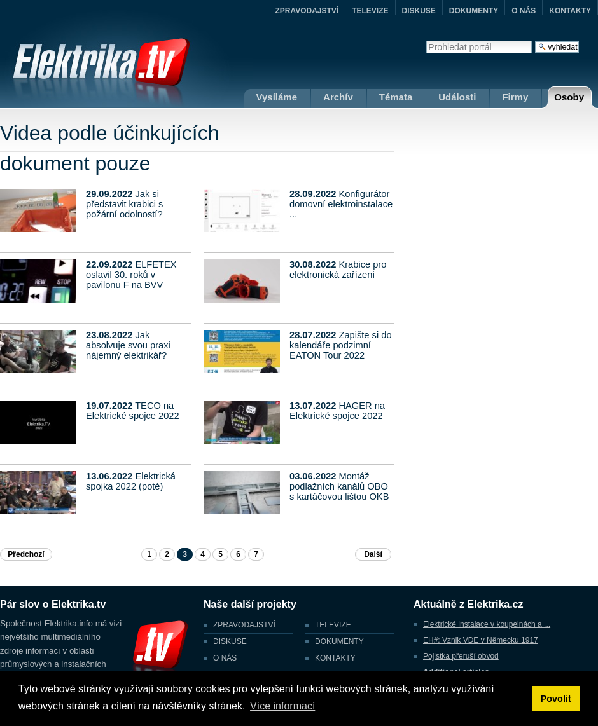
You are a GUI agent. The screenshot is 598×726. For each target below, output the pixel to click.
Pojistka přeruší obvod (461, 656)
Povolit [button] (556, 699)
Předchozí (26, 554)
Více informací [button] (282, 706)
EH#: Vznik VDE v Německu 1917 (480, 640)
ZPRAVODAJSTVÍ (306, 10)
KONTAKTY (570, 10)
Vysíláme (277, 97)
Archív (338, 97)
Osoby (569, 97)
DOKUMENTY (473, 10)
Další (373, 554)
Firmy (515, 97)
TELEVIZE (370, 10)
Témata (396, 97)
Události (457, 97)
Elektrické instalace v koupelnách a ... (486, 624)
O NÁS (523, 10)
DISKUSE (419, 10)
